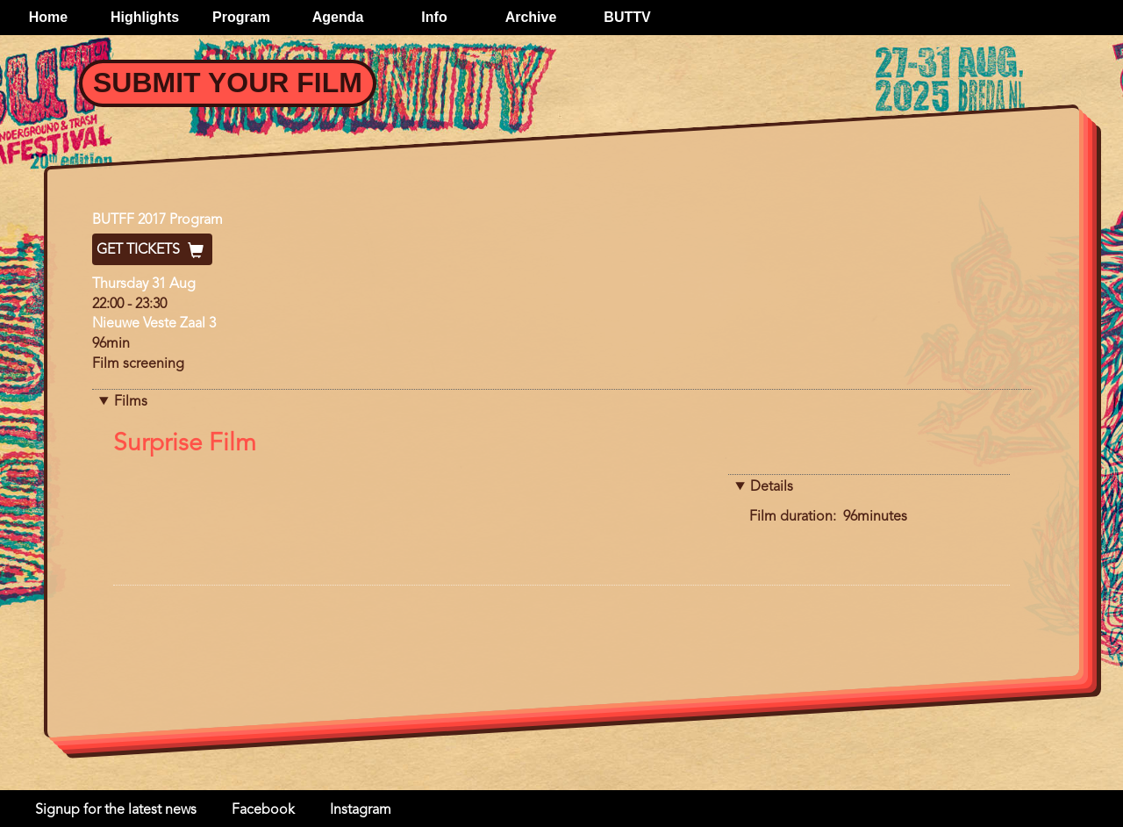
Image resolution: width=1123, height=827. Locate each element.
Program (241, 17)
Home (48, 17)
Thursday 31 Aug (144, 284)
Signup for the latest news (116, 810)
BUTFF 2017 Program (157, 220)
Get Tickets (152, 250)
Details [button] (771, 487)
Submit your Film (227, 82)
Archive (531, 17)
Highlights (145, 17)
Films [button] (130, 402)
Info (434, 17)
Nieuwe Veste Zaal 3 (154, 324)
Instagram (360, 810)
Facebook (263, 810)
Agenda (338, 17)
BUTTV (627, 17)
